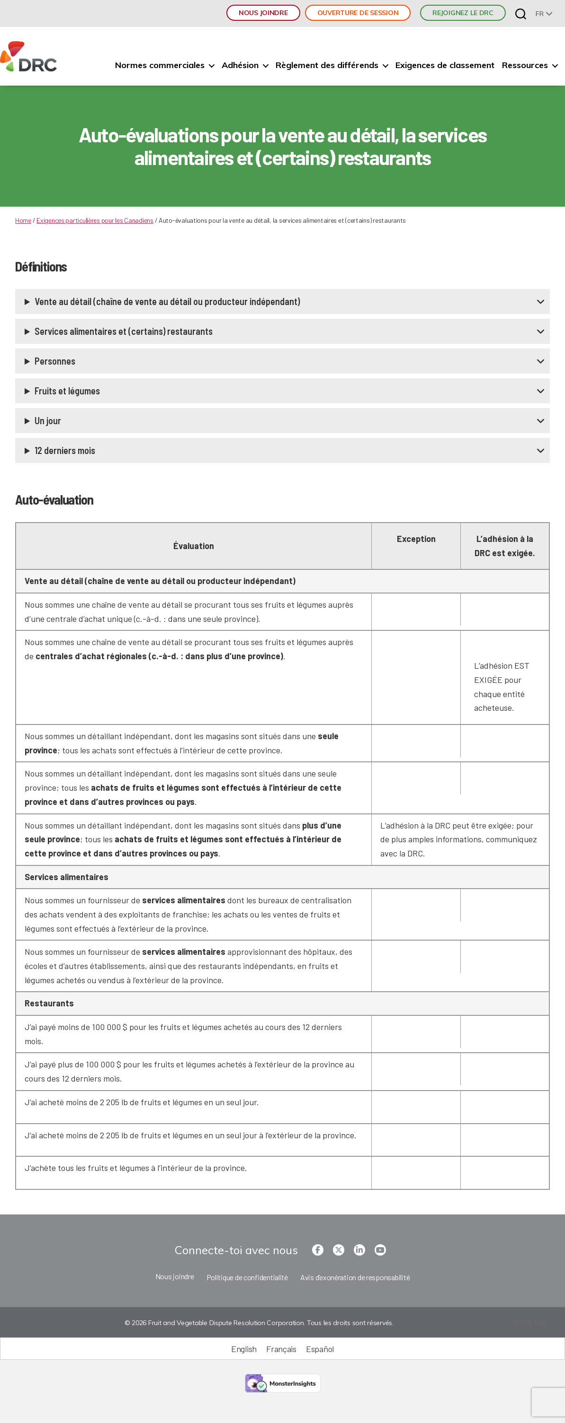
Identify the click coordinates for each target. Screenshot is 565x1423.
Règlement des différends (327, 65)
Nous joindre (263, 13)
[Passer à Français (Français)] (281, 1348)
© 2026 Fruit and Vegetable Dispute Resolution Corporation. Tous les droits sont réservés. (258, 1322)
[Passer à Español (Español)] (320, 1348)
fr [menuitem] (539, 13)
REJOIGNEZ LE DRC (462, 13)
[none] (544, 13)
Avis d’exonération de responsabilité (355, 1277)
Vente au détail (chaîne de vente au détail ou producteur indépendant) (167, 301)
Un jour (48, 420)
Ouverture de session (358, 13)
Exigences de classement (444, 65)
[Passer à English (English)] (243, 1348)
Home (23, 220)
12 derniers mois (65, 450)
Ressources (525, 65)
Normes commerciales (160, 65)
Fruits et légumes (67, 390)
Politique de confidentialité (247, 1277)
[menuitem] (544, 13)
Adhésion (240, 65)
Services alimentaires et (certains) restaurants (124, 331)
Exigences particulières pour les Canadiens (94, 220)
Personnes (55, 361)
